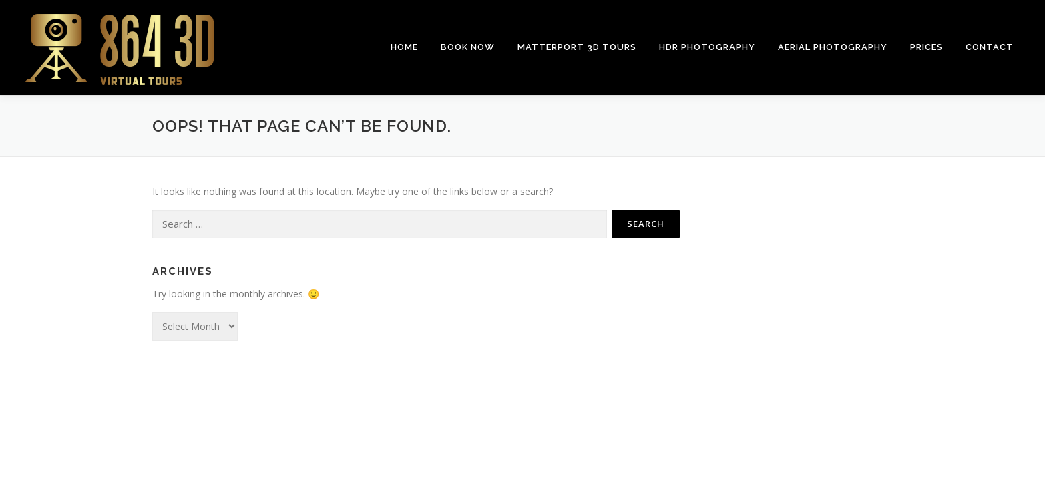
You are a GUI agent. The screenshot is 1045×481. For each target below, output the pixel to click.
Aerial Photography (832, 47)
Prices (926, 47)
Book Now (468, 47)
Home (404, 47)
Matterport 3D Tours (576, 47)
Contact (990, 47)
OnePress (559, 425)
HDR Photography (707, 47)
